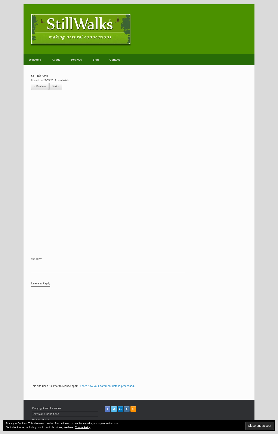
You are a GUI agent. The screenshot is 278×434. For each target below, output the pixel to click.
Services (76, 59)
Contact (114, 59)
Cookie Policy (82, 427)
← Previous (39, 86)
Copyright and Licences (46, 408)
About (56, 59)
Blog (96, 59)
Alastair (64, 80)
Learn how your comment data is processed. (107, 386)
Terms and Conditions (45, 414)
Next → (56, 86)
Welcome (35, 59)
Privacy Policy (40, 419)
